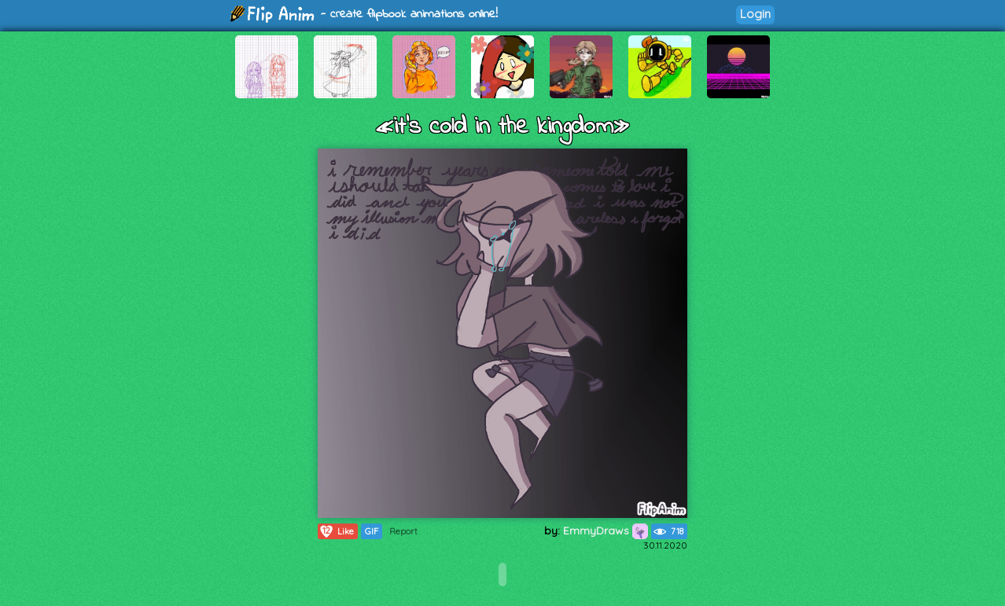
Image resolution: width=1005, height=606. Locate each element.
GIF (371, 531)
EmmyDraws (605, 530)
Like (336, 531)
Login (755, 13)
